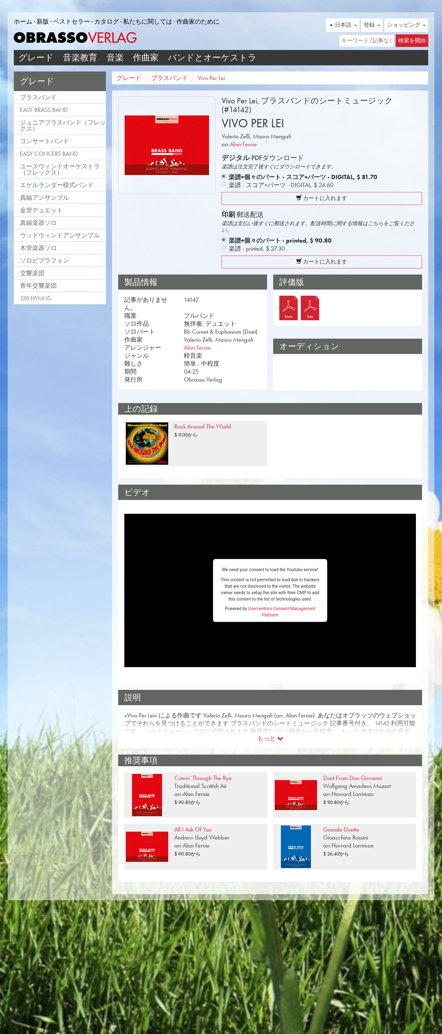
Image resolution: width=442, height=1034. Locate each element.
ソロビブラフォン (44, 260)
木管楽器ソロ (38, 248)
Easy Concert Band (49, 153)
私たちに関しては (147, 21)
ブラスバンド (38, 97)
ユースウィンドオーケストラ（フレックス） (60, 169)
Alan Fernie (243, 144)
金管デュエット (41, 210)
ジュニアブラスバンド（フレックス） (63, 125)
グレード (36, 57)
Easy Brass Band (44, 109)
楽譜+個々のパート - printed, (280, 240)
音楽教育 (80, 57)
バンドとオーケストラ (212, 57)
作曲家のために (197, 21)
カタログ (106, 21)
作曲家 (146, 57)
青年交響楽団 (38, 285)
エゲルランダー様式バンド (57, 185)
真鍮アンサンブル (44, 197)
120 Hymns (35, 298)
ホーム (23, 21)
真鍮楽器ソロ (38, 222)
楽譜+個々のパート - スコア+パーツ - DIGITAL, (303, 177)
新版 (43, 21)
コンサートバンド (44, 141)
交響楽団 (32, 273)
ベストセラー (71, 21)
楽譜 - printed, (257, 248)
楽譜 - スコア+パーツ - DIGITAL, (281, 185)
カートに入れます (321, 198)
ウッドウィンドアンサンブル (60, 235)
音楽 (115, 57)
